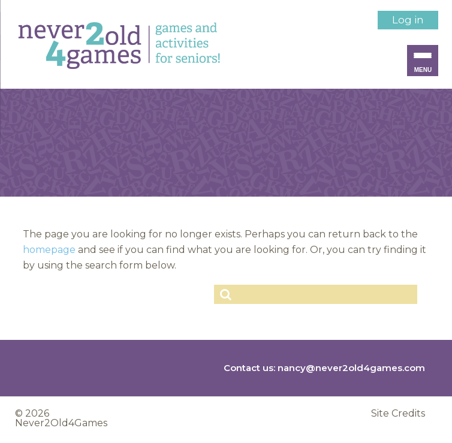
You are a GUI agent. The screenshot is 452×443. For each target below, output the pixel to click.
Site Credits (398, 413)
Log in (408, 20)
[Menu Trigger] (422, 60)
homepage (49, 249)
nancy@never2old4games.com (351, 367)
